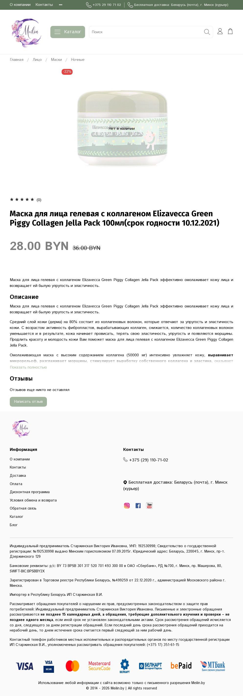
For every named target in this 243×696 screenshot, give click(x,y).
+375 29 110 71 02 (103, 5)
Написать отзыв (28, 401)
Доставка (18, 475)
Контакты (44, 5)
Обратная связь (23, 508)
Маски (56, 60)
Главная (16, 60)
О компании (20, 5)
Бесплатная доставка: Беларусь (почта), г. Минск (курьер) (178, 5)
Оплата (16, 484)
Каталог (68, 32)
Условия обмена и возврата (33, 500)
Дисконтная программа (30, 492)
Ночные (78, 60)
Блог (14, 525)
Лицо (37, 60)
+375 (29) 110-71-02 (145, 460)
